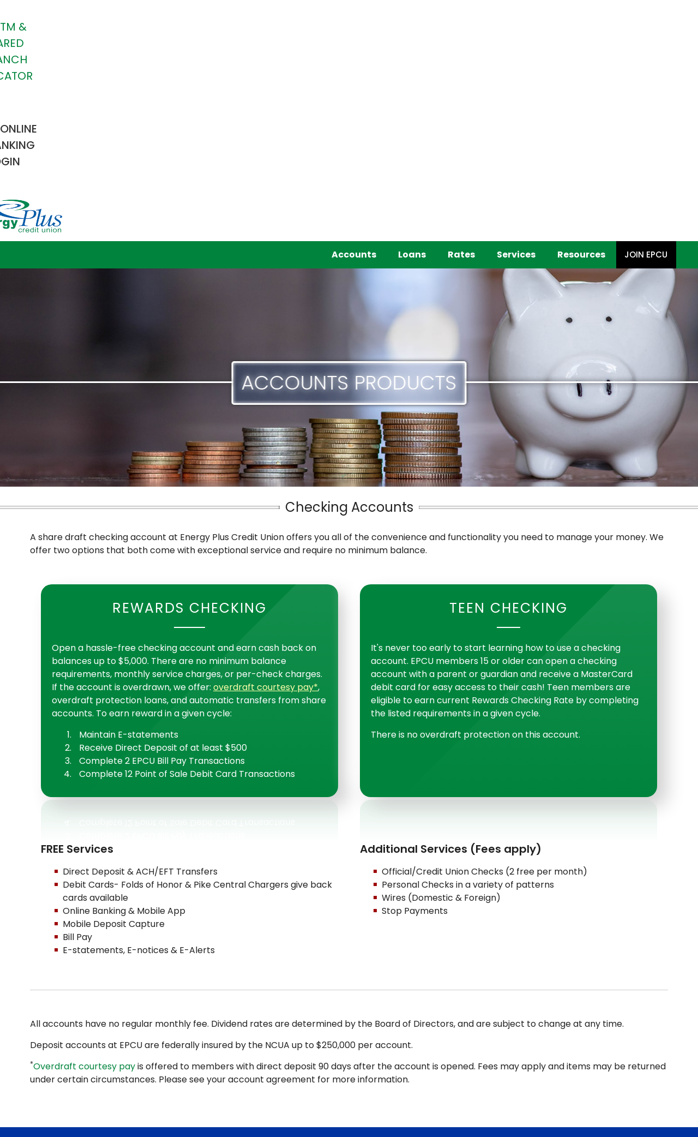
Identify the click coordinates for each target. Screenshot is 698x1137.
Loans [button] (412, 69)
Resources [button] (581, 69)
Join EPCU (645, 69)
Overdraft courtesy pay (84, 881)
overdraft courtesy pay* (265, 502)
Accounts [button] (354, 69)
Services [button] (516, 69)
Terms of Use (238, 1063)
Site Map (293, 1063)
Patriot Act (180, 1063)
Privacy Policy (121, 1063)
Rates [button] (461, 69)
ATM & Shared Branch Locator (340, 26)
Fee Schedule (56, 1063)
